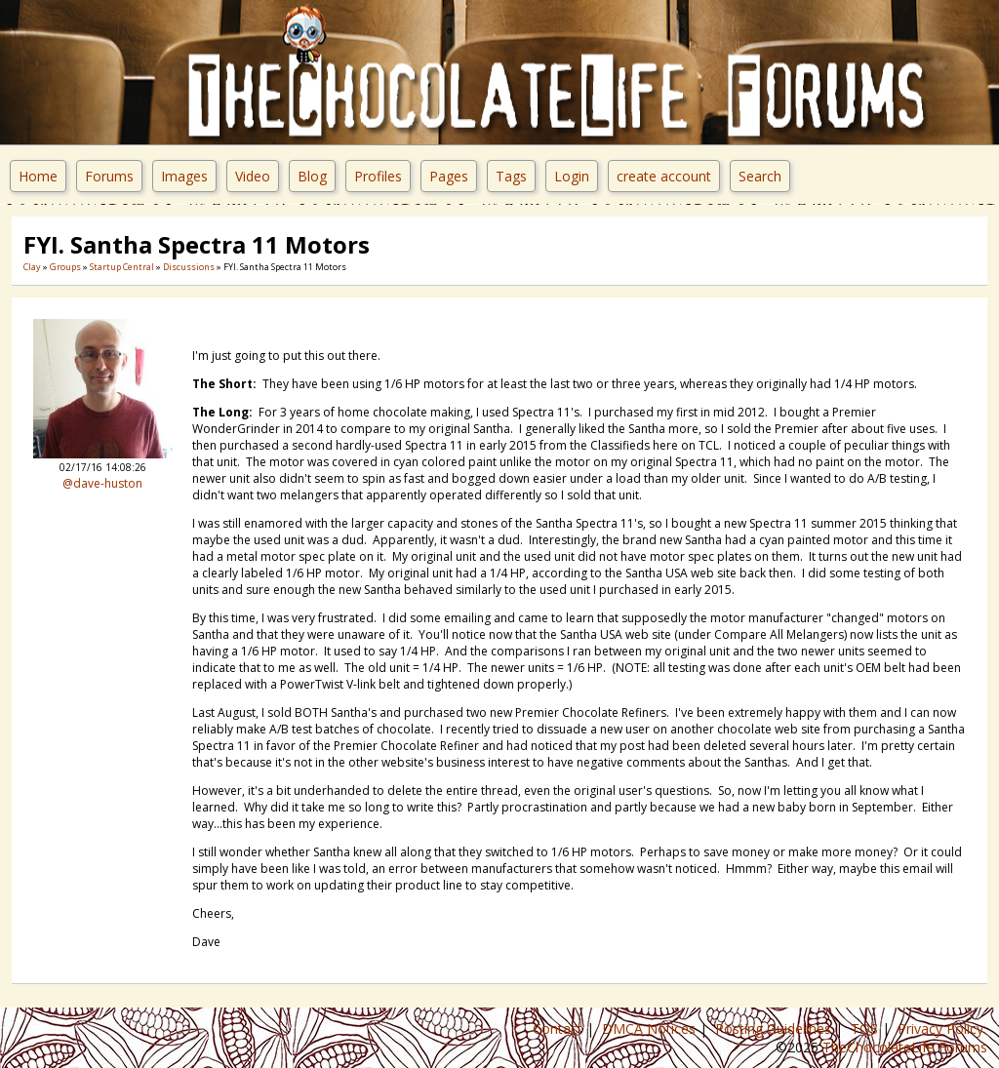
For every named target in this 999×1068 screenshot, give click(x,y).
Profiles (378, 176)
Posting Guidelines (775, 1028)
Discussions (189, 266)
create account (664, 176)
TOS (866, 1028)
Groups (65, 266)
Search (760, 176)
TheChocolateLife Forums (904, 1047)
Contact (559, 1028)
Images (184, 176)
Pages (448, 176)
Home (38, 176)
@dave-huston (102, 483)
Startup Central (122, 266)
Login (571, 176)
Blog (312, 176)
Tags (511, 176)
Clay (32, 266)
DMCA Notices (650, 1028)
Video (252, 176)
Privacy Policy (942, 1028)
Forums (109, 176)
